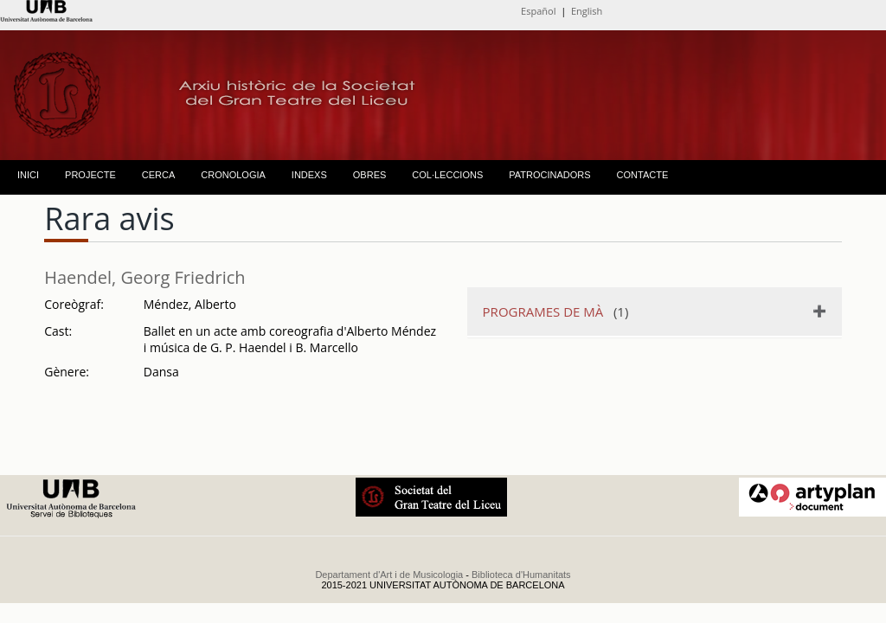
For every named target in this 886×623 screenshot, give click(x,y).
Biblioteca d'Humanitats (521, 574)
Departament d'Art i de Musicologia (389, 574)
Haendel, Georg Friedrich (144, 277)
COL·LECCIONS (447, 175)
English (586, 10)
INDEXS (309, 175)
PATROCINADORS (549, 175)
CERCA (159, 175)
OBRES (370, 175)
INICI (28, 175)
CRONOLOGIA (233, 175)
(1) (556, 311)
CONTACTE (643, 175)
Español (538, 10)
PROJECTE (90, 175)
